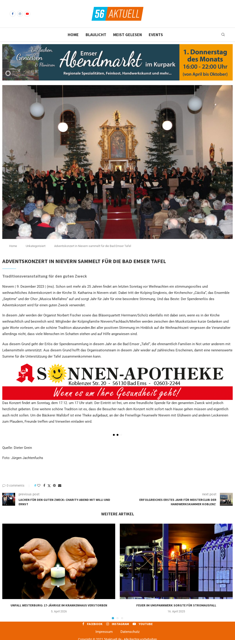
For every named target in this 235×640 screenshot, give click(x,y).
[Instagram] (20, 14)
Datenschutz (130, 632)
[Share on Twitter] (49, 486)
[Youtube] (27, 14)
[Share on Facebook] (44, 485)
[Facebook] (13, 14)
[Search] (223, 35)
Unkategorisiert (35, 246)
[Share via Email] (59, 485)
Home (73, 34)
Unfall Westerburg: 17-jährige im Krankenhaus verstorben (59, 605)
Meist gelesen (127, 34)
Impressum (104, 632)
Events (156, 34)
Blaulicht (96, 34)
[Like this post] (38, 485)
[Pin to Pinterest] (54, 485)
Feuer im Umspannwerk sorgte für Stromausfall (176, 605)
